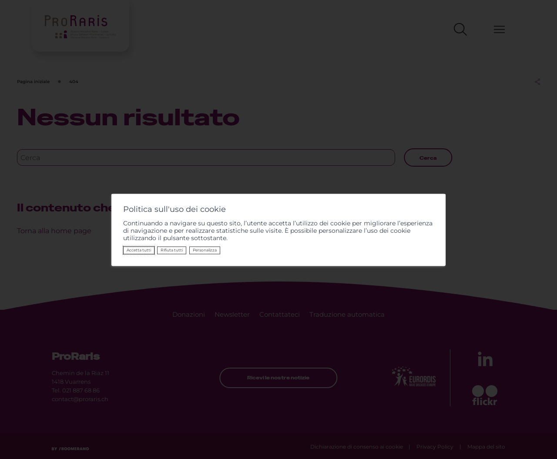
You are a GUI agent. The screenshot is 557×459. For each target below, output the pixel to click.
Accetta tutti (139, 250)
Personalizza (205, 250)
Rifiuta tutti (172, 250)
